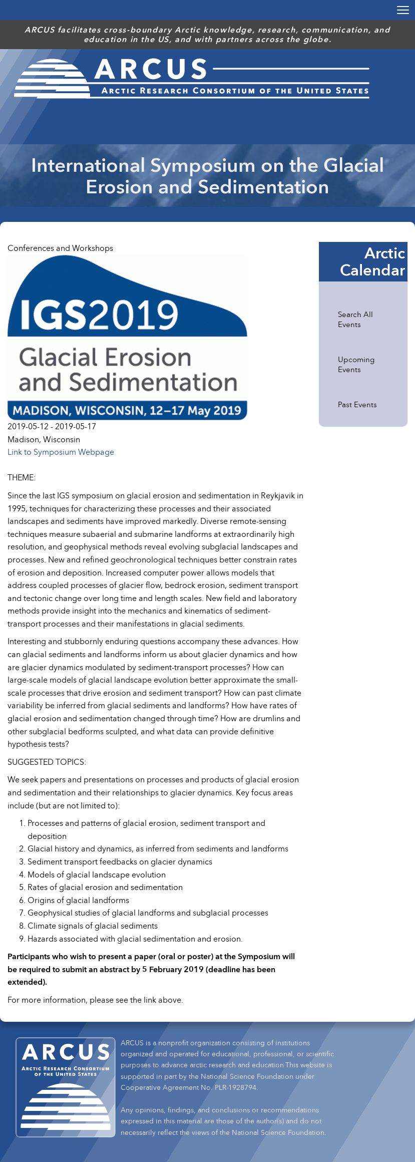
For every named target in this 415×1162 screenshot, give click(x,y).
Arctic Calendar (372, 261)
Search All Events (356, 319)
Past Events (358, 404)
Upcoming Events (357, 364)
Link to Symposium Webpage (61, 451)
